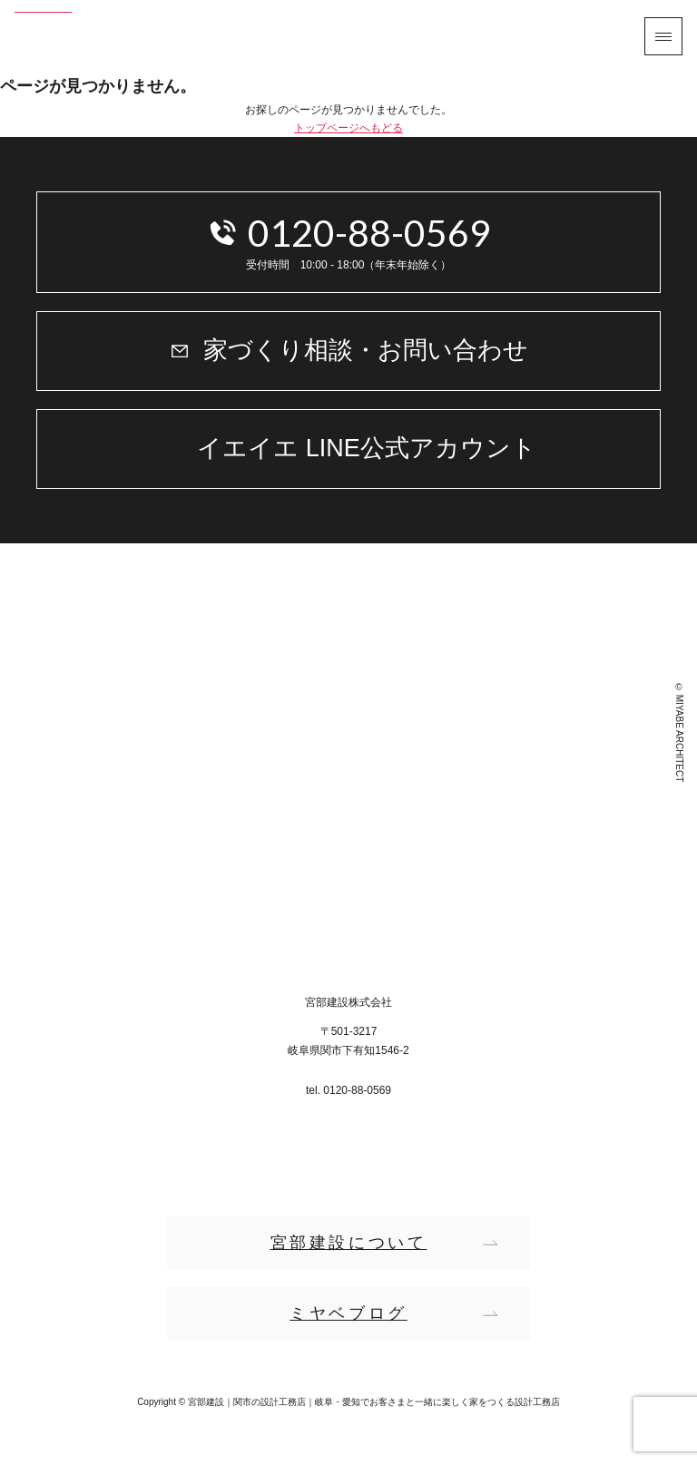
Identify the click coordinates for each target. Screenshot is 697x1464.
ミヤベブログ (348, 1313)
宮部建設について (348, 1243)
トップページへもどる (348, 128)
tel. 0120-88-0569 (348, 1090)
